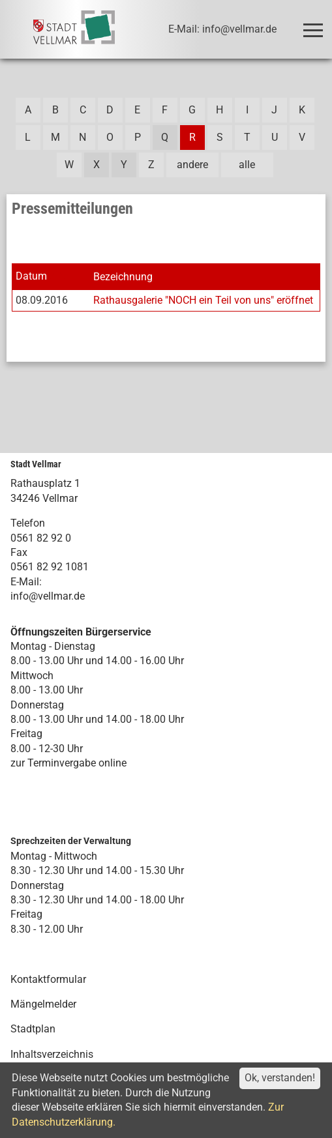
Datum (31, 276)
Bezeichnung (123, 276)
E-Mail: (26, 582)
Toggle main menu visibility (315, 24)
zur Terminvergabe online (68, 763)
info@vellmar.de (47, 596)
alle (247, 164)
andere (192, 164)
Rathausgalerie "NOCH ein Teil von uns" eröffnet (203, 300)
